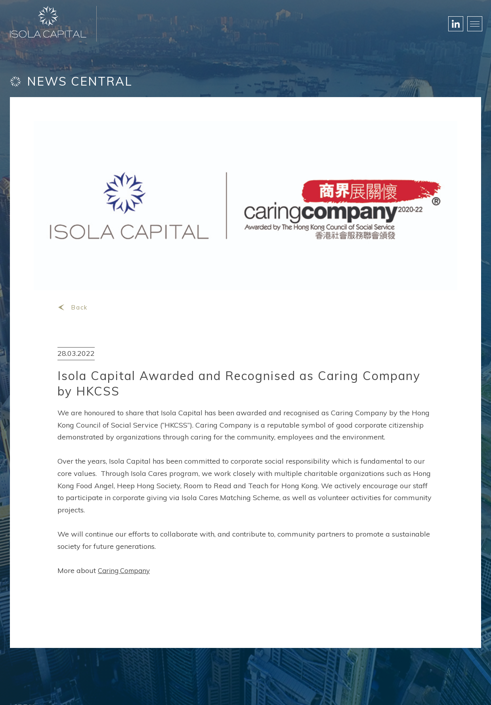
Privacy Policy (462, 689)
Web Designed (238, 689)
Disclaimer (420, 689)
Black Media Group (290, 689)
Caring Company (126, 551)
